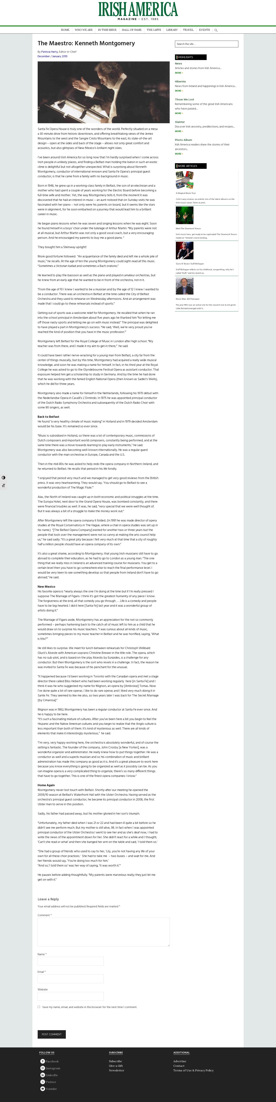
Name (42, 954)
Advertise (179, 1061)
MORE (178, 73)
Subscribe (115, 1061)
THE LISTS (154, 30)
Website (43, 989)
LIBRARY (172, 30)
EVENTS (204, 30)
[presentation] (62, 1021)
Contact (178, 1065)
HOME (65, 30)
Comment (45, 915)
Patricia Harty (49, 52)
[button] (216, 29)
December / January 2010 (52, 56)
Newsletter (116, 1070)
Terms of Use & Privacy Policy (193, 1070)
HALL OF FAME (132, 30)
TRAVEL (188, 30)
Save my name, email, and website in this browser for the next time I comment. (89, 1007)
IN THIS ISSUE (107, 30)
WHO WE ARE (84, 30)
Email (42, 972)
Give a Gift (116, 1065)
